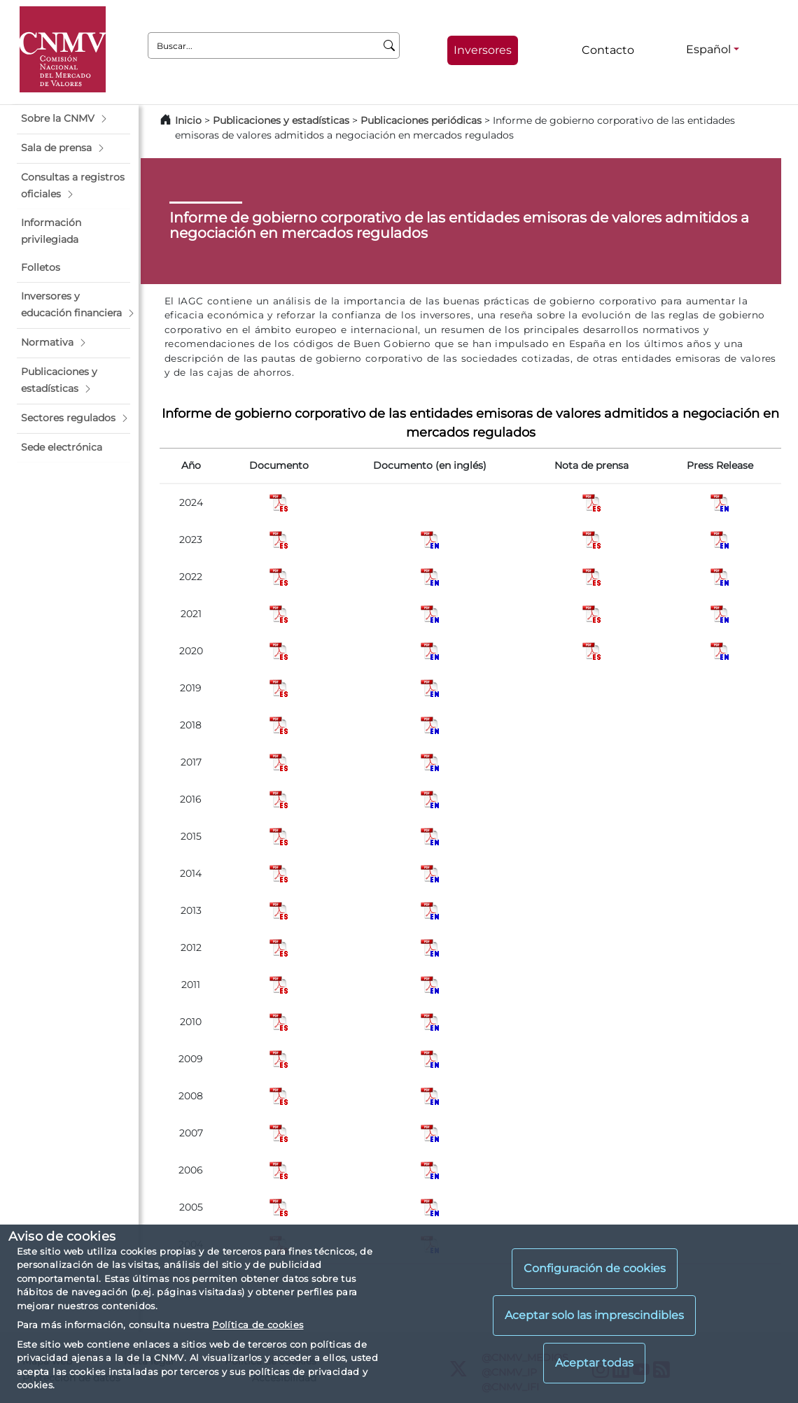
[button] (73, 119)
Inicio (188, 120)
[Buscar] (389, 45)
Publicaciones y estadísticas (281, 120)
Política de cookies (257, 1324)
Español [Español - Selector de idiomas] (708, 49)
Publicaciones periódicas (421, 120)
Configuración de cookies (595, 1268)
